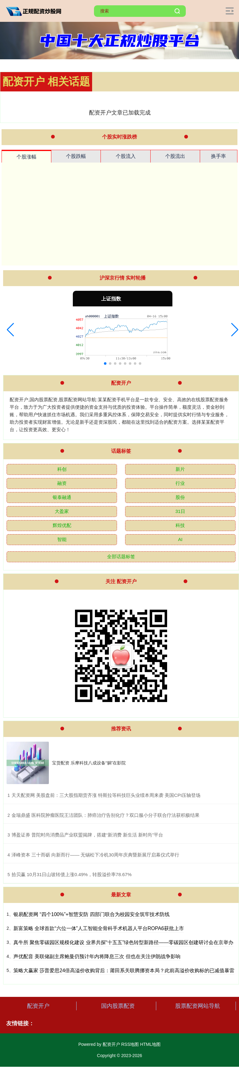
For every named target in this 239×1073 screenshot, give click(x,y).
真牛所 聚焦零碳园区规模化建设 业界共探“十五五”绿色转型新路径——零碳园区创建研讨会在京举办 (123, 942)
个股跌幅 (76, 156)
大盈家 (62, 511)
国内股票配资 (118, 1006)
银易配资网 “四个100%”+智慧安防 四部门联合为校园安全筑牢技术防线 (91, 914)
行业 (180, 483)
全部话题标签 (121, 556)
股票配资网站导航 (197, 1006)
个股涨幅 (26, 156)
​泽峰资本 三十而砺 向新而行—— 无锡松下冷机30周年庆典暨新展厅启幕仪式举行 (95, 854)
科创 (62, 469)
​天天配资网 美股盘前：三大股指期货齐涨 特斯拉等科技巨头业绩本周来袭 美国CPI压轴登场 (106, 795)
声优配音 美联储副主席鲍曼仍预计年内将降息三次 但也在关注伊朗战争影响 (96, 956)
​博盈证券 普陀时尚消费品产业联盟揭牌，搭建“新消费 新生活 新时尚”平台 (87, 834)
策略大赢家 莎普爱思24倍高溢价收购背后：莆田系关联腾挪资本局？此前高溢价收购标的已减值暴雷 (123, 970)
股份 (180, 497)
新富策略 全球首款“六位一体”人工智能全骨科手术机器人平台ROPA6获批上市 (98, 928)
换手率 (218, 156)
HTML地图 (150, 1044)
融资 (62, 483)
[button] (10, 330)
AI (180, 539)
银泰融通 (62, 497)
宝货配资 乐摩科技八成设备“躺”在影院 (89, 762)
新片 (180, 469)
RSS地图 (130, 1044)
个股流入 (126, 156)
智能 (62, 539)
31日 (180, 511)
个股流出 (175, 156)
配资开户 (38, 1006)
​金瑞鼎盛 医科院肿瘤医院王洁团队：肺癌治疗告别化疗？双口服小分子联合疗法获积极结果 (105, 815)
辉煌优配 (62, 525)
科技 (180, 525)
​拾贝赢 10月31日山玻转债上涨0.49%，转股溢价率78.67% (72, 874)
